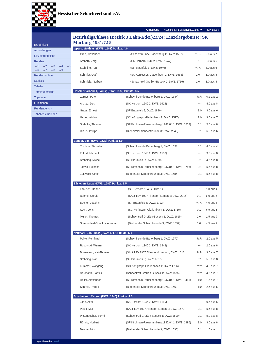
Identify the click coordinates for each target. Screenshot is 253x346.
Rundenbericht (43, 108)
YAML (57, 341)
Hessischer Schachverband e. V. (183, 29)
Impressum (213, 29)
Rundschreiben (43, 75)
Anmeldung (152, 29)
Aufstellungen (42, 50)
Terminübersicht (44, 91)
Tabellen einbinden (45, 114)
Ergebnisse (41, 44)
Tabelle (38, 86)
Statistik (39, 80)
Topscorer (40, 97)
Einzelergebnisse (44, 55)
